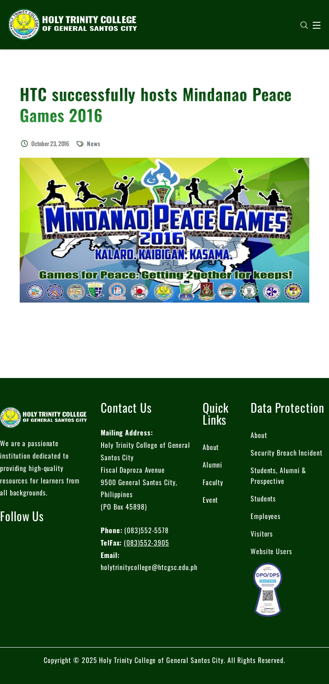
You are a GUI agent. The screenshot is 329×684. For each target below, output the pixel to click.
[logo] (73, 23)
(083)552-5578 (146, 530)
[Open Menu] (317, 25)
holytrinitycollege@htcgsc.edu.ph (149, 567)
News (94, 143)
